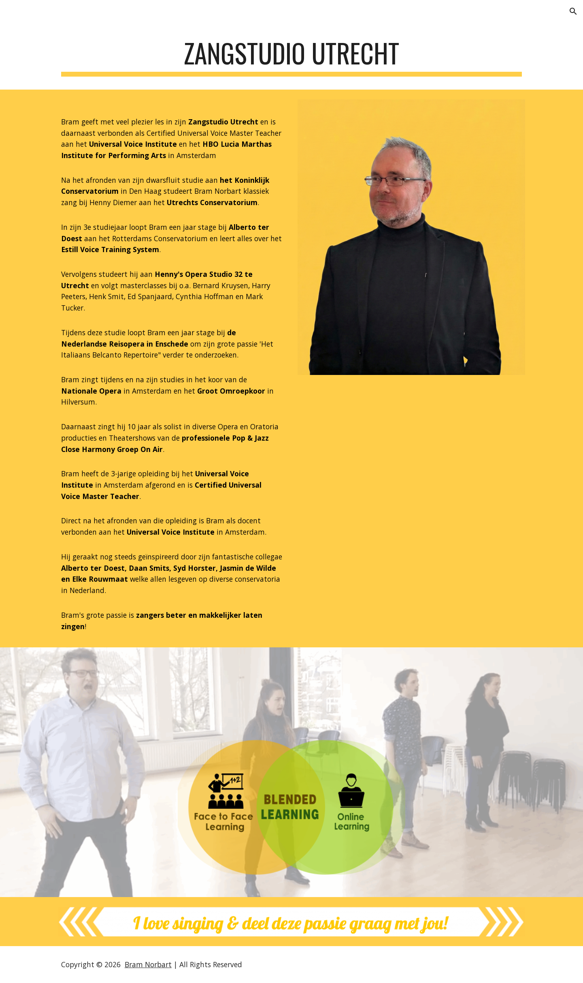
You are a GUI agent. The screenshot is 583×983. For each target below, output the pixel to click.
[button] (573, 11)
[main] (291, 57)
